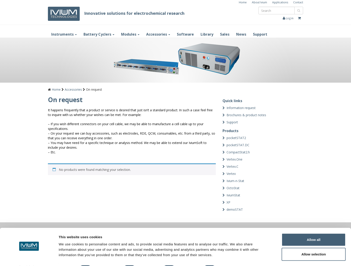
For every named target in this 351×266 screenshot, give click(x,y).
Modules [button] (130, 34)
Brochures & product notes (246, 115)
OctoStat (233, 188)
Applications (280, 2)
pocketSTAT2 (236, 138)
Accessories (73, 89)
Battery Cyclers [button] (98, 34)
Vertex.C (232, 166)
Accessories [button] (158, 34)
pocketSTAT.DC (238, 145)
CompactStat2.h (238, 152)
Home (243, 2)
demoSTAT (235, 209)
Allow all (314, 227)
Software (185, 34)
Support (260, 34)
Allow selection (313, 242)
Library (207, 34)
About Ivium (259, 2)
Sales (224, 34)
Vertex (231, 174)
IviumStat (233, 195)
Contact (298, 2)
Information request (241, 108)
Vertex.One (234, 159)
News (241, 34)
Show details (235, 257)
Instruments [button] (64, 34)
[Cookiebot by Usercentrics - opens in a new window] (29, 257)
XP (228, 202)
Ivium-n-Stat (235, 181)
